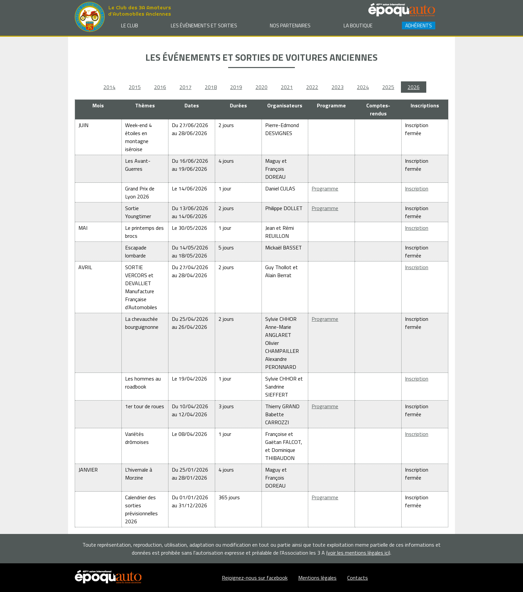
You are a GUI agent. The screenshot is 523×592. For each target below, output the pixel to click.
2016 (160, 87)
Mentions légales (317, 578)
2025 (388, 87)
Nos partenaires (290, 25)
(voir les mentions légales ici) (358, 553)
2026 (414, 87)
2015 (135, 87)
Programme (325, 188)
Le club (129, 25)
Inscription (416, 188)
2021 (287, 87)
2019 (236, 87)
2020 (261, 87)
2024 (363, 87)
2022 (312, 87)
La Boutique (358, 25)
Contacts (357, 578)
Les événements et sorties (204, 25)
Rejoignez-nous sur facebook (255, 578)
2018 (211, 87)
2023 (338, 87)
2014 (109, 87)
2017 (185, 87)
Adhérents (418, 25)
